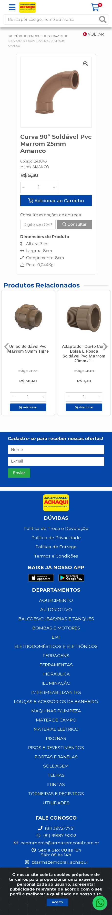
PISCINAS (56, 738)
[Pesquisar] (103, 19)
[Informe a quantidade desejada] (38, 187)
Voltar (93, 34)
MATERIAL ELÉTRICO (56, 729)
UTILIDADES (56, 802)
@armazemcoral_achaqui (56, 862)
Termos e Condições (56, 555)
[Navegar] (6, 347)
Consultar (74, 224)
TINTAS (56, 784)
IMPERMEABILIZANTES (56, 692)
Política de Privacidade (56, 537)
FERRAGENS (56, 655)
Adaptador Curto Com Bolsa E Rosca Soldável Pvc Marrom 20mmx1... (84, 353)
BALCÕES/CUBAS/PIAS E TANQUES (56, 618)
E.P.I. (56, 637)
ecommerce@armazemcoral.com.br (56, 842)
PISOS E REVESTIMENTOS (56, 747)
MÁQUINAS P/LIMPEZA (56, 710)
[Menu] (12, 7)
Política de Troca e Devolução (56, 528)
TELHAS (56, 775)
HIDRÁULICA (56, 673)
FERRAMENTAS (56, 664)
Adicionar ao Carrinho (56, 200)
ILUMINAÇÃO (56, 683)
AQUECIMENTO (56, 600)
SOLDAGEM (56, 765)
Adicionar (28, 407)
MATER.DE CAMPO (56, 719)
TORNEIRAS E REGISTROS (56, 793)
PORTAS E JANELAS (56, 756)
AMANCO (40, 167)
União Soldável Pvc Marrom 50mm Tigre (28, 349)
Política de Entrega (56, 546)
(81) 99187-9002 (56, 835)
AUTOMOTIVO (56, 609)
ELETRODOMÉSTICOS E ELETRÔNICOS (56, 646)
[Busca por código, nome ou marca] (51, 19)
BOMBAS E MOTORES (56, 627)
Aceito (57, 902)
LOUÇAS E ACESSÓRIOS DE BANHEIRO (56, 701)
